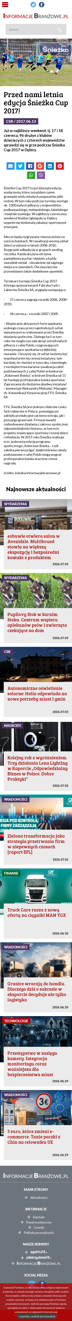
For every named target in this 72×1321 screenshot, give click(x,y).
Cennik (39, 1227)
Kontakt (39, 1217)
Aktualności (38, 1197)
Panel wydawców (38, 1222)
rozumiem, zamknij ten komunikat (37, 1316)
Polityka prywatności (39, 1233)
